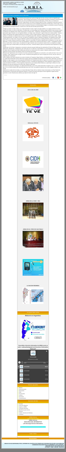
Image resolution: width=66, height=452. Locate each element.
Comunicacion (22, 398)
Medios (20, 387)
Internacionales (22, 389)
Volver (5, 75)
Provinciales (22, 393)
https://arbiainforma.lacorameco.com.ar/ (33, 427)
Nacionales (21, 390)
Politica (21, 395)
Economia (21, 396)
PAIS (20, 392)
